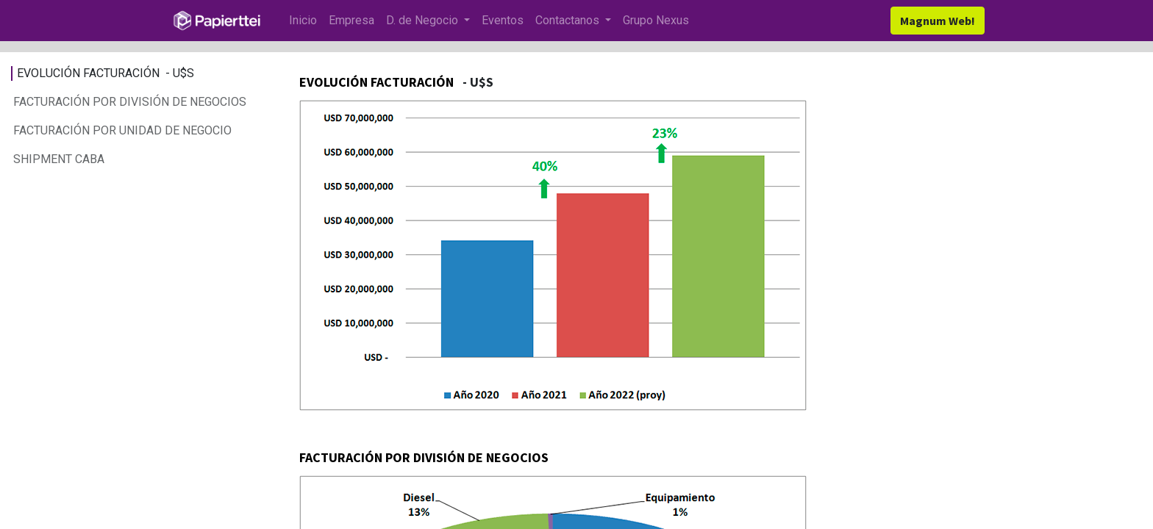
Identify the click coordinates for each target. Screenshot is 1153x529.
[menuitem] (303, 20)
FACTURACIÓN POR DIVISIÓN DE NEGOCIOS (129, 102)
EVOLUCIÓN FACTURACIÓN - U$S (105, 73)
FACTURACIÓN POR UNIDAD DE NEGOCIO (124, 130)
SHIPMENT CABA (60, 159)
